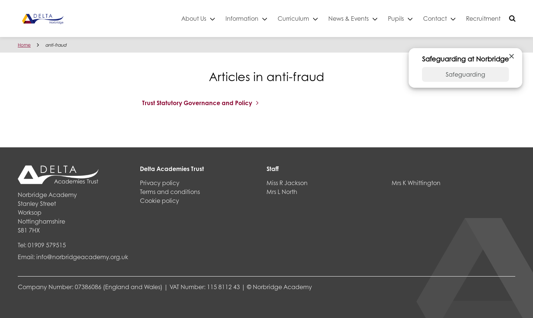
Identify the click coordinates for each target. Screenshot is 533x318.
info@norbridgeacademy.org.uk (82, 256)
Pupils (396, 18)
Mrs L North (281, 191)
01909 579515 (47, 245)
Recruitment (483, 18)
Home (24, 45)
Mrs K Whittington (416, 182)
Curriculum (293, 18)
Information (241, 18)
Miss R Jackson (287, 182)
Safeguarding (465, 74)
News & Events (348, 18)
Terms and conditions (170, 191)
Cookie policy (159, 200)
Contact (435, 18)
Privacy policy (160, 182)
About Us (193, 18)
